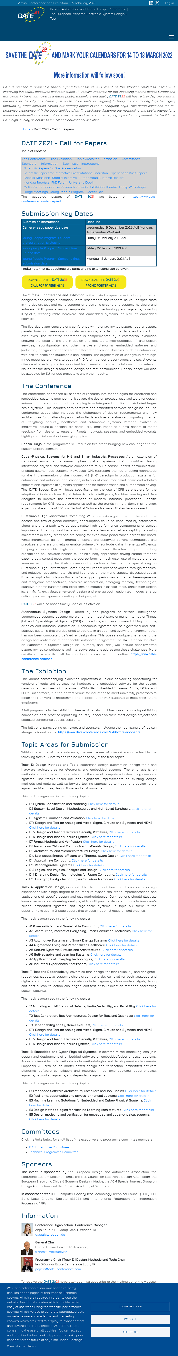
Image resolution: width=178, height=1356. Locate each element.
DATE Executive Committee (49, 1147)
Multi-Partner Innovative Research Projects (56, 187)
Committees (131, 159)
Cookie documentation (21, 1346)
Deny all (130, 1319)
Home (26, 129)
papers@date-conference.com (58, 1269)
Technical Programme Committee (54, 1152)
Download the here (47, 282)
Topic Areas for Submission (96, 159)
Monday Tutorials (36, 182)
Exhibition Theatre (103, 187)
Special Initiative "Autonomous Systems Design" (88, 177)
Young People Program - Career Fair (76, 192)
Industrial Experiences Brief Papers (120, 173)
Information (49, 163)
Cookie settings (130, 1306)
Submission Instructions (81, 163)
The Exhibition (61, 159)
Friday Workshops (132, 187)
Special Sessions (37, 177)
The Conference (34, 159)
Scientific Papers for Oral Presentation (52, 168)
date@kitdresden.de (50, 1234)
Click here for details (103, 804)
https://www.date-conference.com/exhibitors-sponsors (99, 732)
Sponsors (29, 163)
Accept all (130, 1332)
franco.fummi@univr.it (51, 1251)
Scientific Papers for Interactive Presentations (58, 173)
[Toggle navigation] (171, 37)
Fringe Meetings (36, 192)
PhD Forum (59, 182)
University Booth (81, 182)
